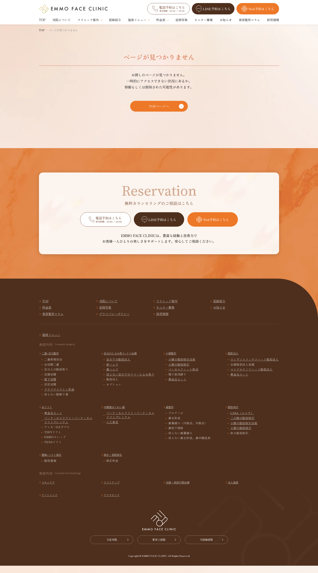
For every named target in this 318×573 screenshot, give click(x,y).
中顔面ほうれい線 (116, 413)
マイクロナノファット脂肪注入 (251, 376)
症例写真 (181, 20)
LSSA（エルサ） (242, 419)
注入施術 (234, 488)
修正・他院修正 (114, 461)
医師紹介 (115, 20)
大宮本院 (106, 546)
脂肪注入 (234, 360)
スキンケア (49, 488)
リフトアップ (113, 488)
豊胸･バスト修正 (53, 461)
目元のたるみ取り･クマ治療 (123, 360)
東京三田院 (159, 546)
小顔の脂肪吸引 (178, 371)
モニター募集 (203, 20)
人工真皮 (112, 428)
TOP (42, 20)
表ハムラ (112, 371)
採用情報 (273, 20)
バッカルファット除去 (183, 376)
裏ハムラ (112, 376)
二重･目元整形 (52, 360)
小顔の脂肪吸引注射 (182, 366)
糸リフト (48, 413)
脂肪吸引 (234, 413)
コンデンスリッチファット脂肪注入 (254, 366)
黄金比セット (177, 386)
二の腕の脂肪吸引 (242, 425)
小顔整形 (172, 360)
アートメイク (51, 501)
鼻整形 (170, 413)
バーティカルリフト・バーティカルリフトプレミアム (68, 427)
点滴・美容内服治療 (179, 488)
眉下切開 (50, 386)
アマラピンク (113, 501)
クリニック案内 (88, 20)
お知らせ (226, 20)
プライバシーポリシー (254, 312)
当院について (61, 20)
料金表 (160, 20)
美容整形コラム (249, 20)
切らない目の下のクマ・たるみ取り (130, 381)
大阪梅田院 (211, 546)
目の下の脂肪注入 (118, 366)
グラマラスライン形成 (59, 396)
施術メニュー (137, 20)
